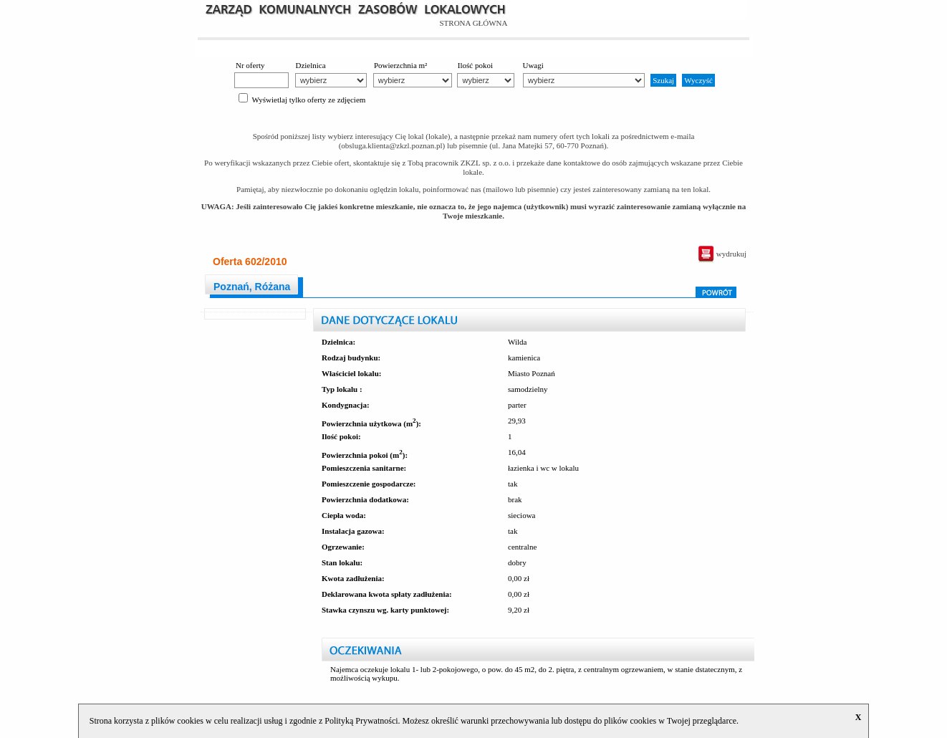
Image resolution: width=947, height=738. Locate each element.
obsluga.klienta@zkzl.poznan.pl (391, 145)
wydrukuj (722, 253)
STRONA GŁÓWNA (473, 23)
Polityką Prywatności (361, 721)
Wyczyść (698, 80)
